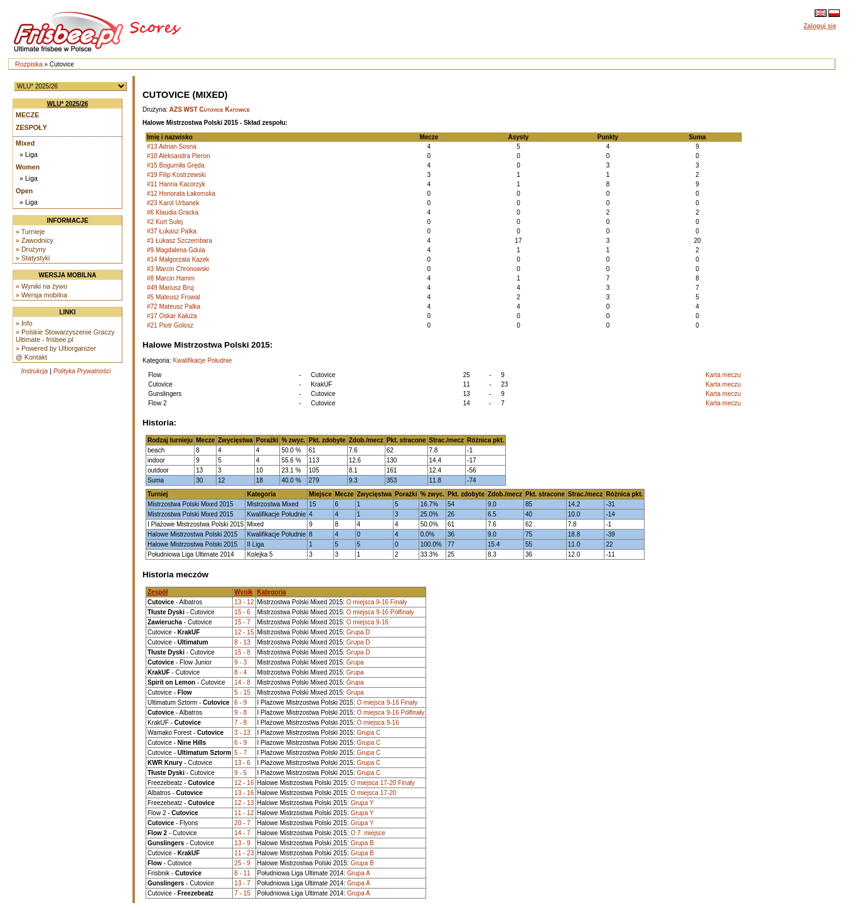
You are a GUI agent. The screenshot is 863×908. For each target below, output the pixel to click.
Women (28, 167)
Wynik (243, 592)
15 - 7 (242, 622)
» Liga (28, 154)
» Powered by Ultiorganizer (56, 348)
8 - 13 (242, 642)
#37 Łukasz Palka (171, 231)
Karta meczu (723, 374)
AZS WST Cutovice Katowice (209, 109)
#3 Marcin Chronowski (178, 268)
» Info (24, 323)
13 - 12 (244, 602)
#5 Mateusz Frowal (173, 297)
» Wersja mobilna (41, 295)
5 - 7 (240, 752)
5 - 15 (242, 692)
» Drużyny (31, 249)
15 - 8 (242, 652)
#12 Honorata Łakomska (181, 193)
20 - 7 (242, 823)
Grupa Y (361, 802)
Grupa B (361, 843)
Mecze (27, 115)
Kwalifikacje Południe (202, 360)
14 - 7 (242, 833)
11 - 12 (244, 812)
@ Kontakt (31, 357)
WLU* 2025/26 (67, 103)
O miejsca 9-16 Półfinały (380, 612)
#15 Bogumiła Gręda (176, 165)
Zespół (157, 592)
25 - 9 (242, 863)
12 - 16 (244, 782)
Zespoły (31, 127)
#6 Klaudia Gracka (172, 212)
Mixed (25, 143)
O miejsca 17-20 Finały (382, 782)
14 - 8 (242, 682)
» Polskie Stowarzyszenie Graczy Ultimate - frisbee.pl (65, 335)
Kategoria (271, 592)
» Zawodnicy (34, 240)
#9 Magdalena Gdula (176, 250)
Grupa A (358, 873)
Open (24, 191)
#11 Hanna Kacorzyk (176, 184)
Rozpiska (29, 64)
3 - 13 (242, 732)
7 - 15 (242, 893)
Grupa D (358, 632)
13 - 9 (242, 843)
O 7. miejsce (367, 833)
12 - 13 (244, 802)
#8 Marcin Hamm (171, 278)
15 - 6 (242, 612)
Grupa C (368, 732)
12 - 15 (244, 632)
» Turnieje (30, 231)
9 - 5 (240, 772)
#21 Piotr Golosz (170, 325)
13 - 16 (244, 792)
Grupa (355, 662)
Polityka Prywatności (82, 371)
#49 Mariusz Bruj (170, 287)
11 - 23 (244, 853)
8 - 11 (242, 873)
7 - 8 (240, 722)
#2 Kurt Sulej (165, 221)
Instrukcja (34, 371)
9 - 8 (240, 712)
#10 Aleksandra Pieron (178, 155)
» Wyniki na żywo (41, 286)
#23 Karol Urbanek (173, 203)
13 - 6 (242, 762)
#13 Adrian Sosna (171, 146)
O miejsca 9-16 (367, 622)
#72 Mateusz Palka (173, 306)
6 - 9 (240, 702)
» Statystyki (33, 258)
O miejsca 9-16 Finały (376, 602)
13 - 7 (242, 883)
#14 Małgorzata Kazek (178, 259)
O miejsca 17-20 (373, 792)
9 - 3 (240, 662)
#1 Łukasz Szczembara (179, 240)
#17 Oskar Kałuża (172, 315)
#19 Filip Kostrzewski (176, 174)
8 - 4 (240, 672)
